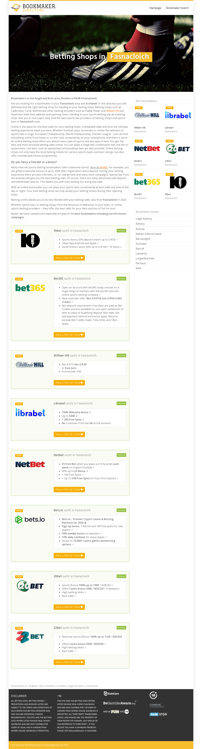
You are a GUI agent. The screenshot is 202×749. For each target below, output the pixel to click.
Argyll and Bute (76, 685)
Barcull (140, 248)
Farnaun (141, 263)
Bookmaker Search (177, 8)
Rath (138, 268)
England (33, 685)
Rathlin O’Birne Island (148, 234)
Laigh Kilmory (144, 218)
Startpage (155, 8)
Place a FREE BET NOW (69, 257)
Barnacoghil (143, 239)
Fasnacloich (81, 231)
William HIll (112, 111)
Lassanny (141, 253)
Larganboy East (145, 258)
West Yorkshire (47, 685)
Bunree (140, 229)
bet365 (103, 167)
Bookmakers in (19, 685)
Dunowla (141, 243)
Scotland (61, 685)
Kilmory (140, 223)
